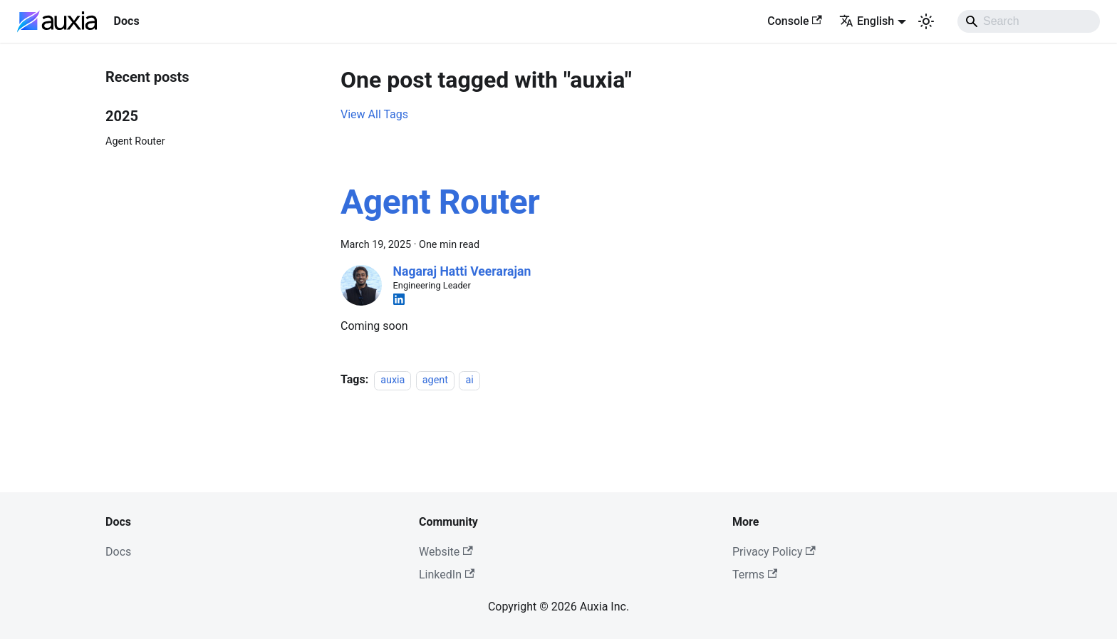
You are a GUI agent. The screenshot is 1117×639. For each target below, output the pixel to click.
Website (446, 552)
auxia (392, 380)
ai (469, 380)
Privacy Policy (774, 552)
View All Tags (374, 114)
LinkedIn (446, 574)
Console (794, 21)
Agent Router (135, 141)
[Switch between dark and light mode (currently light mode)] (926, 21)
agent (435, 380)
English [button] (866, 21)
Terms (754, 574)
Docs (118, 552)
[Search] (1028, 21)
